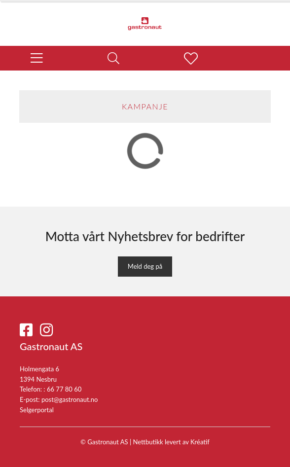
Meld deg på (145, 266)
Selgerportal (37, 410)
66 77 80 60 (64, 389)
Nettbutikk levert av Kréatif (171, 442)
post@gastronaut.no (69, 399)
